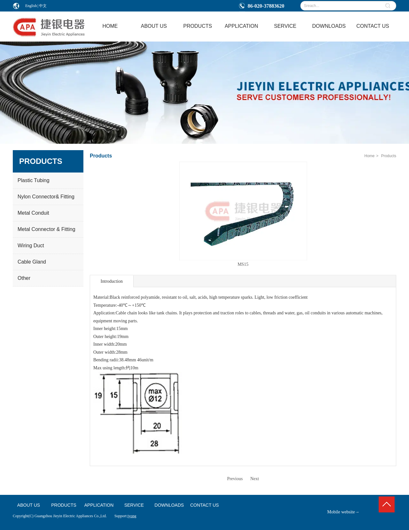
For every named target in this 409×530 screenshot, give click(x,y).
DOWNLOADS (169, 505)
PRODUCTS (63, 505)
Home (369, 156)
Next (254, 478)
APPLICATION (99, 505)
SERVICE (134, 505)
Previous (235, 478)
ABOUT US (28, 505)
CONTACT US (204, 505)
